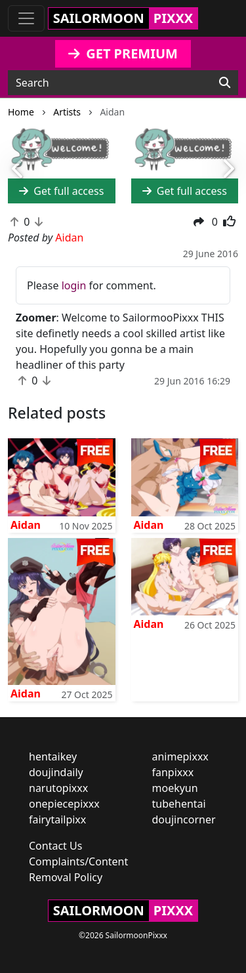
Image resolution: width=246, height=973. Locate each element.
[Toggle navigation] (26, 18)
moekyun (175, 788)
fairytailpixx (57, 819)
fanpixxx (173, 772)
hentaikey (53, 756)
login (74, 285)
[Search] (224, 82)
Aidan (25, 525)
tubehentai (179, 804)
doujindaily (56, 772)
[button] (18, 170)
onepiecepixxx (64, 804)
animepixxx (180, 756)
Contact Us (55, 845)
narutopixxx (58, 788)
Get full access (61, 191)
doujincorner (184, 819)
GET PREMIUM (123, 53)
